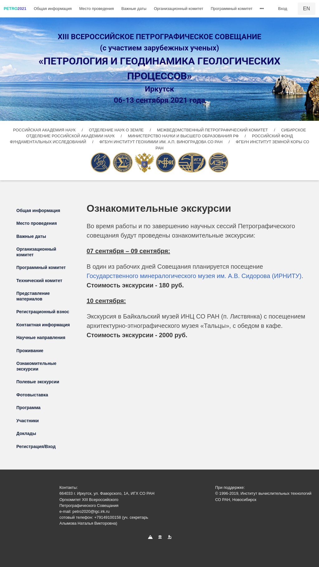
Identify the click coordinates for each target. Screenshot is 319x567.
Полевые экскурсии (38, 381)
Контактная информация (43, 324)
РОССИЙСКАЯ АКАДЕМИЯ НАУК (45, 130)
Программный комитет (231, 8)
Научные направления (41, 337)
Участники (28, 420)
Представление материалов (33, 296)
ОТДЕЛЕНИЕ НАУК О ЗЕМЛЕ (117, 130)
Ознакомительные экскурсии (37, 366)
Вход (282, 8)
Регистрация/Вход (36, 446)
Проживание (30, 350)
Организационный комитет (178, 8)
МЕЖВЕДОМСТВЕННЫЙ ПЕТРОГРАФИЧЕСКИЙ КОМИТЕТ (213, 130)
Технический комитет (39, 280)
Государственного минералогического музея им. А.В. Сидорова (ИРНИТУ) (194, 275)
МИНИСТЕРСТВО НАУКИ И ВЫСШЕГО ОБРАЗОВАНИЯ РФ (184, 136)
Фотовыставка (32, 394)
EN (306, 8)
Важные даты (133, 8)
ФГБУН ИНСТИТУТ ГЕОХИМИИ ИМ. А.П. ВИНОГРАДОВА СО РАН (161, 141)
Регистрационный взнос (43, 311)
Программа (29, 407)
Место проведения (96, 8)
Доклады (26, 433)
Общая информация (53, 8)
